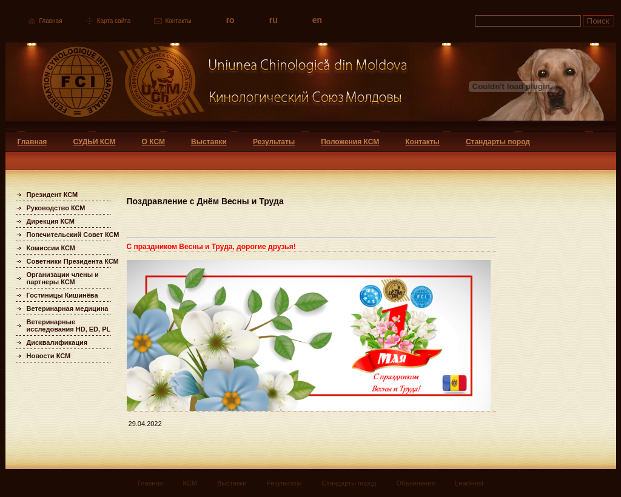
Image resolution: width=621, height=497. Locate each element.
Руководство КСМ (56, 208)
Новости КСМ (49, 355)
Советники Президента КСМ (73, 261)
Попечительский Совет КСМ (73, 234)
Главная (50, 21)
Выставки (209, 142)
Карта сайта (114, 21)
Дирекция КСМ (51, 221)
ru (273, 20)
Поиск (598, 20)
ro (230, 20)
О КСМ (153, 142)
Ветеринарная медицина (68, 308)
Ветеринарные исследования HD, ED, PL (69, 325)
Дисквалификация (57, 342)
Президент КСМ (52, 194)
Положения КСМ (350, 142)
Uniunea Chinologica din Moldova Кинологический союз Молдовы (207, 86)
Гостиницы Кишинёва (62, 295)
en (317, 20)
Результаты (274, 142)
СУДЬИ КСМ (94, 142)
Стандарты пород (498, 142)
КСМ (190, 483)
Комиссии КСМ (51, 248)
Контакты (178, 21)
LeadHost (469, 483)
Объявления (416, 483)
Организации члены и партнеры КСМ (63, 278)
